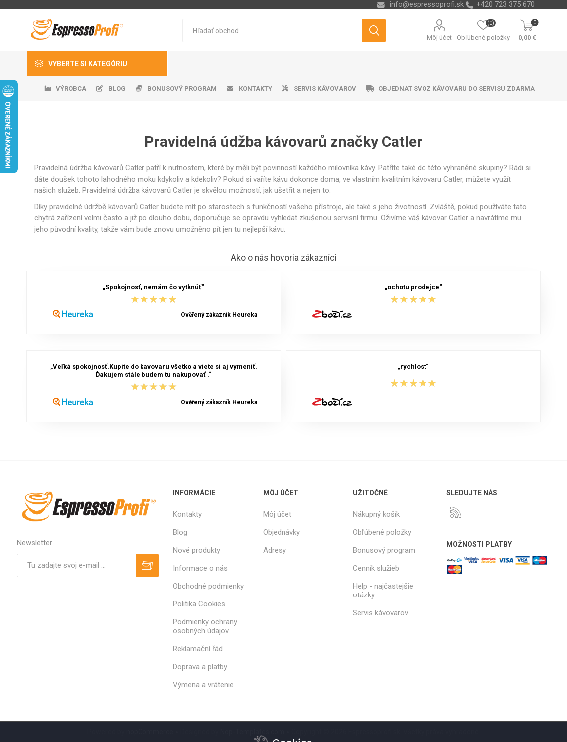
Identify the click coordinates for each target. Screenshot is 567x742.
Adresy (274, 550)
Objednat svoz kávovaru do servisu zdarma (456, 88)
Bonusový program (384, 550)
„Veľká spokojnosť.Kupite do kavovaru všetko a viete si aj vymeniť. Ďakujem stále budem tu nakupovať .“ (153, 370)
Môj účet (439, 37)
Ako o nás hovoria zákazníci (284, 258)
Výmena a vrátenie (203, 684)
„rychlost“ (413, 367)
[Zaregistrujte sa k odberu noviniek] (76, 565)
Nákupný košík (376, 514)
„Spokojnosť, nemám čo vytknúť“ (153, 287)
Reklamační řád (198, 648)
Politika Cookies (199, 603)
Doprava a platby (200, 666)
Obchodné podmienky (208, 586)
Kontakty (187, 514)
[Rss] (456, 512)
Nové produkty (196, 550)
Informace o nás (200, 568)
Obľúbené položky (382, 532)
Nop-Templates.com (252, 732)
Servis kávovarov (380, 612)
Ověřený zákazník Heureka (219, 314)
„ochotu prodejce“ (413, 287)
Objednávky (281, 532)
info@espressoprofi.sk (427, 4)
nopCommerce (149, 732)
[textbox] (272, 30)
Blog (180, 532)
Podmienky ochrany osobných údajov (205, 626)
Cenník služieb (376, 568)
